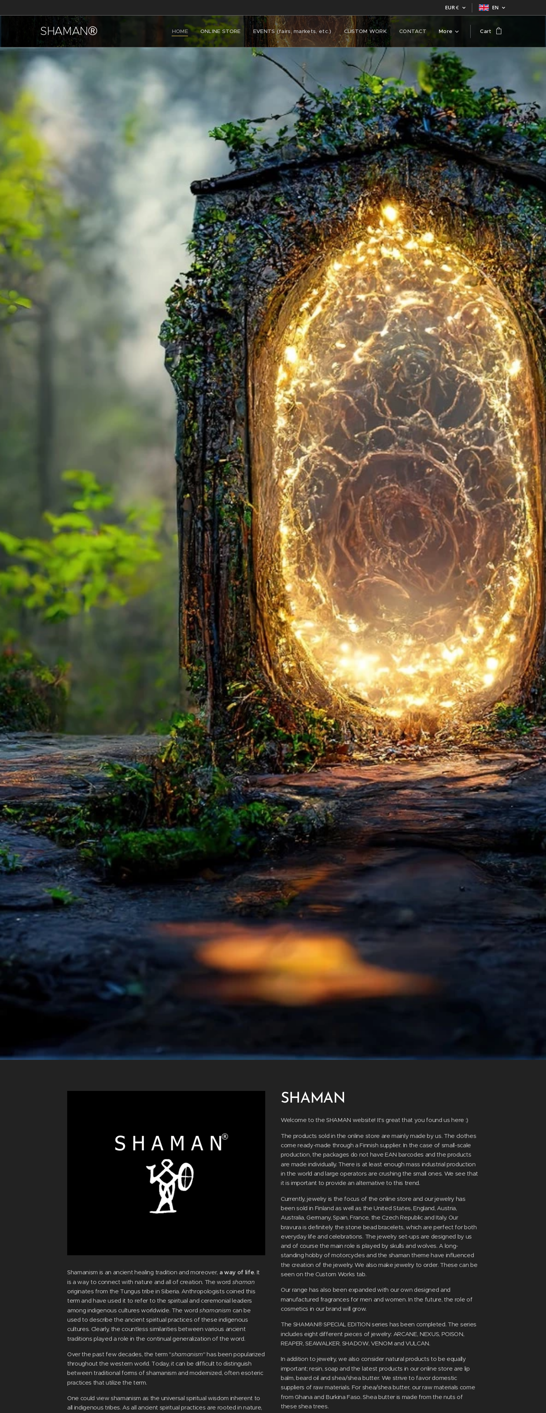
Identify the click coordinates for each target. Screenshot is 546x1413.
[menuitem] (130, 31)
